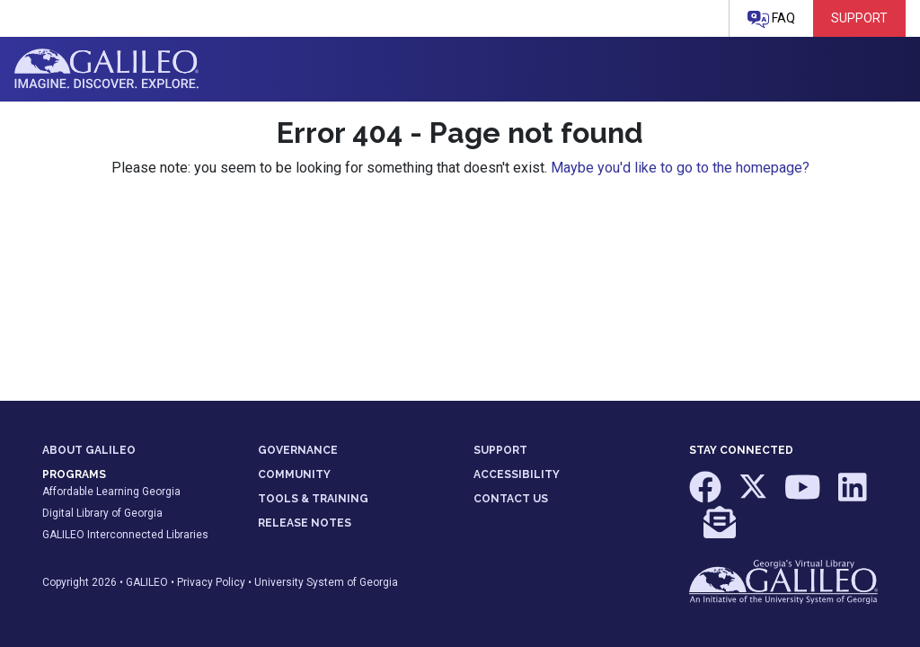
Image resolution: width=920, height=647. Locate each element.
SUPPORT (500, 450)
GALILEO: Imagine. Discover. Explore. (106, 69)
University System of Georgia (326, 582)
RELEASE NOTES (304, 523)
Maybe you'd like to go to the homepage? (680, 167)
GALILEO (147, 582)
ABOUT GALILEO (89, 450)
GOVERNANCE (298, 450)
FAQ (771, 19)
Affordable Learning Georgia (111, 491)
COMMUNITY (294, 474)
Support (859, 18)
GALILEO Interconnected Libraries (125, 534)
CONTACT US (510, 498)
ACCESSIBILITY (516, 474)
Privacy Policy (211, 582)
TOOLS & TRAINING (313, 498)
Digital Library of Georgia (102, 513)
